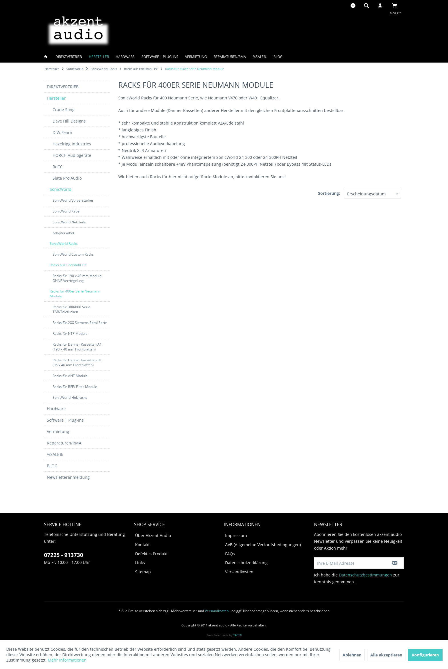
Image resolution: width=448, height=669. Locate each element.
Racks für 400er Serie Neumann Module (75, 294)
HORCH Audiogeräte (72, 155)
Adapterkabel (63, 233)
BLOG (52, 465)
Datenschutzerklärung (246, 562)
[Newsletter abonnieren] (395, 563)
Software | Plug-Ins (65, 420)
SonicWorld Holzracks (70, 397)
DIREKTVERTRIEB (63, 86)
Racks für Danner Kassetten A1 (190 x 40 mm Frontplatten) (77, 347)
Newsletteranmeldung (68, 477)
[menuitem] (368, 5)
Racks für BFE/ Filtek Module (75, 386)
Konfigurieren (425, 655)
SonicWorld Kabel (66, 211)
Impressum (236, 535)
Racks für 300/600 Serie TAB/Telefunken (71, 309)
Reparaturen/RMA (64, 443)
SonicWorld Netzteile (69, 222)
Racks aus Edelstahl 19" (68, 265)
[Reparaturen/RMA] (229, 57)
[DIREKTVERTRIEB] (68, 57)
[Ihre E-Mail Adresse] (350, 563)
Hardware (56, 408)
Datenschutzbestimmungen (365, 575)
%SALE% (55, 454)
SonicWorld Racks (64, 243)
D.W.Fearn (62, 132)
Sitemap (143, 571)
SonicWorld (60, 189)
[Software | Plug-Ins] (160, 57)
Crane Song (64, 109)
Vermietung (58, 431)
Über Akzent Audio (153, 535)
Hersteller (56, 98)
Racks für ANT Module (70, 375)
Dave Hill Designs (69, 121)
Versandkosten (239, 571)
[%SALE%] (259, 57)
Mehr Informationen (67, 660)
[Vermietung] (196, 57)
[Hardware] (125, 57)
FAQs (230, 553)
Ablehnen (352, 655)
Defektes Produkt (151, 553)
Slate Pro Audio (67, 178)
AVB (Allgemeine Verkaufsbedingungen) (263, 544)
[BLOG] (278, 57)
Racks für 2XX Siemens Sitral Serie (80, 322)
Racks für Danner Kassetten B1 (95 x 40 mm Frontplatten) (77, 362)
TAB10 (237, 635)
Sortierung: (329, 193)
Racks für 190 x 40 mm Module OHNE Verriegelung (77, 278)
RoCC (58, 166)
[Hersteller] (98, 57)
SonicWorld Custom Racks (73, 254)
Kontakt (142, 544)
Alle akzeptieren (386, 655)
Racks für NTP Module (70, 333)
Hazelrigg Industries (72, 144)
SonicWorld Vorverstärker (73, 200)
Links (140, 562)
